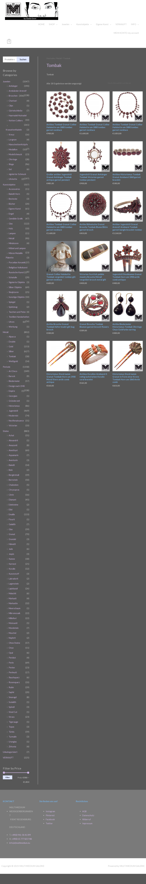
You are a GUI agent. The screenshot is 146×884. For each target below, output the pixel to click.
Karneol (12, 574)
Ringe (11, 173)
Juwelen (65, 35)
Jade (11, 559)
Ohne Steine (14, 651)
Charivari (13, 111)
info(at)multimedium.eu (20, 853)
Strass (12, 724)
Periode (6, 381)
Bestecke (13, 207)
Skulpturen (14, 303)
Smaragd (13, 704)
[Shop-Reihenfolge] (124, 94)
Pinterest (50, 821)
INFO (133, 35)
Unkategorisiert (10, 758)
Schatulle (13, 289)
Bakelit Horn (15, 203)
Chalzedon (14, 496)
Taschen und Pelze (17, 322)
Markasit (13, 608)
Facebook (50, 825)
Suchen (23, 70)
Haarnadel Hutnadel (18, 126)
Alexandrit (14, 453)
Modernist (14, 428)
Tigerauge (14, 729)
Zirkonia (13, 753)
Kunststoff (14, 583)
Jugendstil (13, 424)
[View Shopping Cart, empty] (9, 52)
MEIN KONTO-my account (126, 43)
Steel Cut (13, 719)
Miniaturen (14, 251)
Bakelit (12, 477)
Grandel (12, 549)
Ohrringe (13, 169)
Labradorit (14, 588)
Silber (11, 365)
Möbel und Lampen (17, 256)
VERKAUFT (121, 35)
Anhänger (13, 97)
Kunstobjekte (82, 35)
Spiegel (12, 313)
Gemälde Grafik (16, 227)
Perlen (12, 675)
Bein (11, 482)
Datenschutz (88, 821)
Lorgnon (13, 149)
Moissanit (13, 632)
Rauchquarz (14, 685)
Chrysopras (14, 501)
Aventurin (13, 472)
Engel (11, 222)
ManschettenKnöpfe (18, 154)
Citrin (11, 506)
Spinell (12, 714)
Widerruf (86, 825)
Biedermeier (14, 395)
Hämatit (12, 554)
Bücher (12, 212)
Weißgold (13, 375)
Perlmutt (13, 680)
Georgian (13, 409)
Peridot (12, 666)
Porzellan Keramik (17, 270)
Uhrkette (13, 188)
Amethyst (13, 462)
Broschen (13, 106)
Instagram (50, 817)
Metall (12, 246)
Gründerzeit (14, 414)
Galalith (12, 535)
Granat (12, 545)
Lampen (12, 241)
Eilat (11, 521)
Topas (11, 733)
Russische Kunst (16, 284)
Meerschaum (15, 617)
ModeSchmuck (15, 164)
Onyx (11, 656)
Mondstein (14, 637)
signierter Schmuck (18, 183)
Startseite (50, 69)
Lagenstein (14, 593)
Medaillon (13, 159)
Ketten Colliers (16, 130)
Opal (11, 661)
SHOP (52, 35)
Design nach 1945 (17, 399)
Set (10, 178)
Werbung (13, 341)
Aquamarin (14, 467)
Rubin (11, 695)
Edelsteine (14, 516)
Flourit (12, 530)
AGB (84, 817)
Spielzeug (13, 318)
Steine (6, 444)
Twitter (49, 829)
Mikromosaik (15, 622)
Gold (11, 361)
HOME (41, 35)
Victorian (13, 438)
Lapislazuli (14, 598)
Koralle (12, 579)
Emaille (12, 525)
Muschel (13, 641)
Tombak (12, 370)
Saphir (12, 699)
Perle (11, 670)
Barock (12, 390)
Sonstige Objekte (17, 308)
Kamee (12, 569)
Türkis (12, 738)
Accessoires (14, 198)
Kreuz (11, 144)
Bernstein (13, 491)
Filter (7, 783)
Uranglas (13, 748)
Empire (12, 404)
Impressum (87, 829)
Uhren (11, 336)
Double (12, 356)
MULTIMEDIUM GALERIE (111, 15)
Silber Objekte (15, 298)
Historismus (14, 419)
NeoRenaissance (17, 433)
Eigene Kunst (102, 35)
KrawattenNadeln (14, 140)
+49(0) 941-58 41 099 (22, 841)
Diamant (13, 511)
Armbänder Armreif (18, 101)
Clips (11, 116)
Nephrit (12, 646)
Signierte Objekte (17, 293)
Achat (11, 448)
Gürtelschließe (16, 121)
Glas (11, 232)
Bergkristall (14, 487)
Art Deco (13, 385)
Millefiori (13, 627)
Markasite (13, 612)
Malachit (13, 603)
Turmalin (13, 743)
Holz (11, 236)
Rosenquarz (14, 690)
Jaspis (11, 564)
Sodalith (13, 709)
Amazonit (13, 458)
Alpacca (12, 351)
